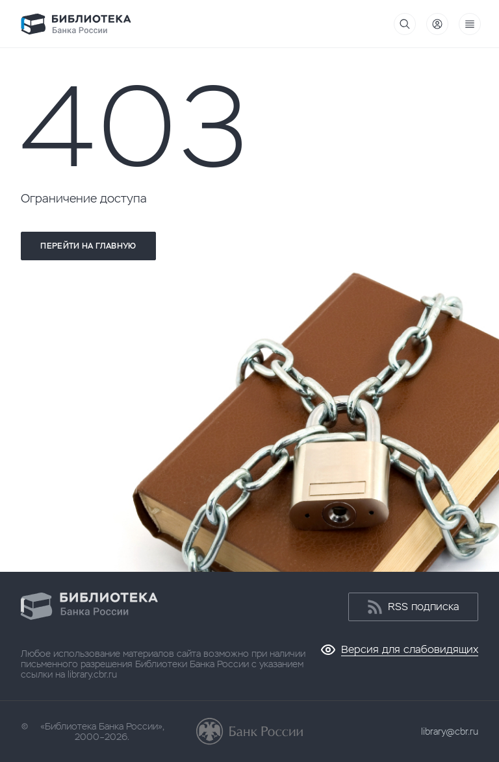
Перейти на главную (88, 246)
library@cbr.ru (449, 731)
